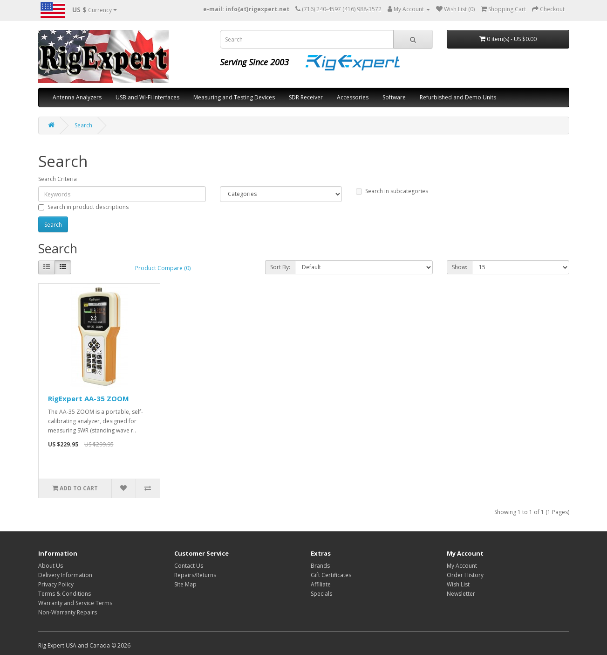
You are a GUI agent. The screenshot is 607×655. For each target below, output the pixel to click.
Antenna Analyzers (77, 97)
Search (83, 125)
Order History (465, 575)
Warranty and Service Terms (75, 603)
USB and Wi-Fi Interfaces (147, 97)
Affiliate (321, 584)
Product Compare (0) (163, 268)
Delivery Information (65, 575)
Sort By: (280, 267)
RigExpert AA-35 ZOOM (88, 398)
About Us (50, 566)
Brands (320, 566)
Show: (459, 267)
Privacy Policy (56, 584)
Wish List (458, 584)
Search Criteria (57, 179)
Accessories (352, 97)
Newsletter (461, 594)
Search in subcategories (392, 191)
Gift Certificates (331, 575)
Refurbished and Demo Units (458, 97)
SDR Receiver (306, 97)
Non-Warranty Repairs (67, 612)
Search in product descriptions (83, 207)
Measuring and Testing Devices (234, 97)
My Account (462, 566)
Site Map (185, 584)
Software (394, 97)
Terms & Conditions (64, 594)
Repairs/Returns (195, 575)
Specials (321, 594)
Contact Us (188, 566)
